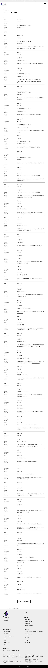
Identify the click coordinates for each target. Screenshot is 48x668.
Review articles (7, 642)
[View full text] (27, 214)
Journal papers (7, 631)
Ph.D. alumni (27, 633)
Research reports (7, 635)
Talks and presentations (9, 636)
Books (5, 640)
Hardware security (28, 621)
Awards (5, 644)
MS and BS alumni (28, 635)
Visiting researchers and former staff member (34, 631)
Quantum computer (29, 625)
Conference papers (7, 633)
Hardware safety (28, 623)
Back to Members (24, 601)
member (7, 10)
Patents (5, 638)
